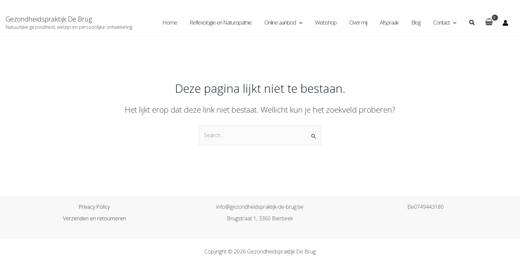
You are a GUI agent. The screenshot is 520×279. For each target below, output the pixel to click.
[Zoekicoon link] (472, 23)
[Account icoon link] (505, 23)
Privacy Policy (94, 207)
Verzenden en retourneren (94, 218)
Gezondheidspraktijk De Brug (49, 19)
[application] (306, 22)
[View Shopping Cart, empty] (489, 22)
